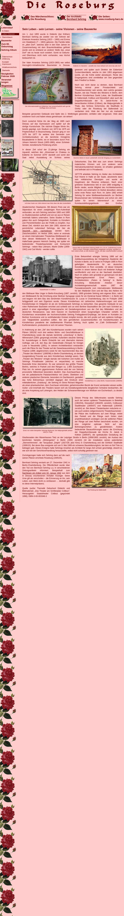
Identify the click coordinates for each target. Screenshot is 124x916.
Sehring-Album (9, 50)
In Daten (5, 31)
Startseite (6, 70)
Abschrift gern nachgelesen (37, 231)
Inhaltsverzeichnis (9, 67)
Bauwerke (6, 40)
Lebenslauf (7, 27)
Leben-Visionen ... (9, 34)
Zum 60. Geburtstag (7, 45)
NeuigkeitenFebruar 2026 (8, 74)
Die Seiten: (110, 17)
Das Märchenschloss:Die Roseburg (42, 17)
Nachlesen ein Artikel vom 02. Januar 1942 (41, 473)
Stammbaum (7, 37)
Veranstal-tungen (6, 80)
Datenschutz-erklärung (7, 58)
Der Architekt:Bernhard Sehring (76, 17)
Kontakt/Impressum (6, 63)
